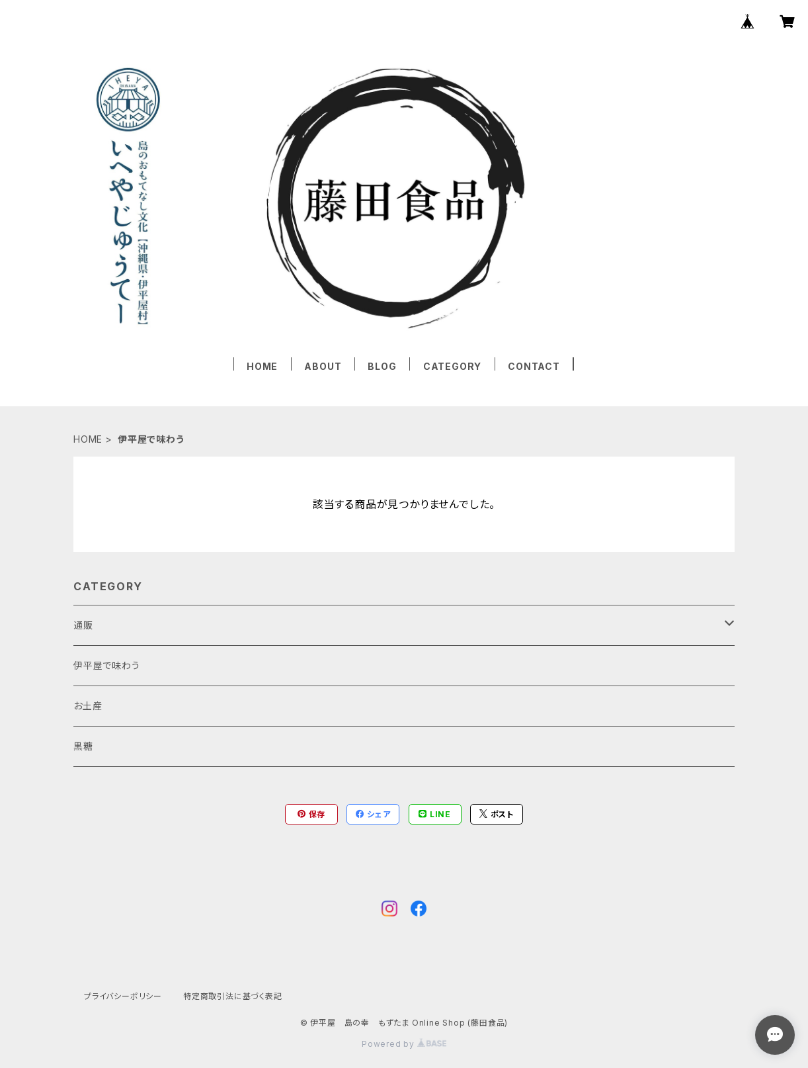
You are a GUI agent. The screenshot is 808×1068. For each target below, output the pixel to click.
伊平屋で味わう (106, 665)
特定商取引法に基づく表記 (232, 996)
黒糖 (83, 746)
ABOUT (322, 366)
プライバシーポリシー (123, 996)
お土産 (87, 705)
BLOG (382, 366)
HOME (262, 366)
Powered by (404, 1044)
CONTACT (534, 366)
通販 (83, 625)
